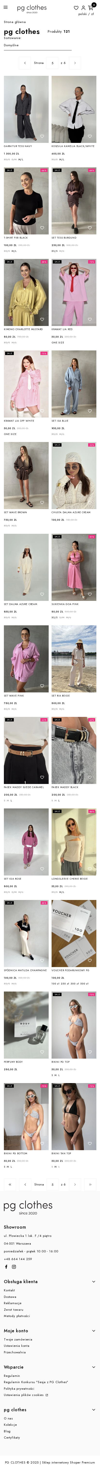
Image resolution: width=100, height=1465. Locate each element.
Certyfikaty (12, 1437)
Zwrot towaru (13, 1309)
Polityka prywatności (19, 1388)
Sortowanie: (13, 38)
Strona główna (15, 22)
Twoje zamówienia (18, 1339)
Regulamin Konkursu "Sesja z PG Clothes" (36, 1382)
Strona (39, 63)
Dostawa (10, 1296)
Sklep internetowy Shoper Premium (68, 1462)
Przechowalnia (15, 1352)
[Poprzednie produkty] (25, 1184)
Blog (7, 1431)
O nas (8, 1418)
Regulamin (12, 1375)
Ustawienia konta (17, 1345)
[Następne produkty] (75, 1184)
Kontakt (9, 1290)
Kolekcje (10, 1424)
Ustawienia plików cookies (24, 1395)
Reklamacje (13, 1303)
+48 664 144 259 (18, 1259)
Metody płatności (17, 1316)
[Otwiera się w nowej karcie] (6, 1266)
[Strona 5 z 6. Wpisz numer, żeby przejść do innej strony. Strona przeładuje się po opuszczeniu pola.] (52, 63)
